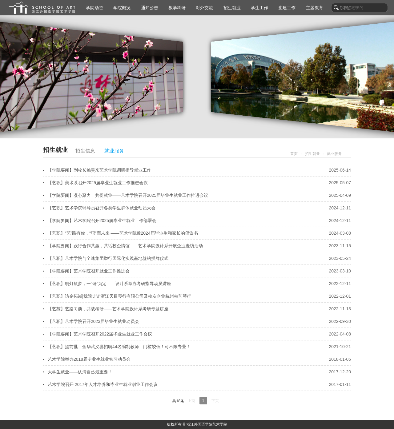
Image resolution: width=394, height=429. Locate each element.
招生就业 (232, 7)
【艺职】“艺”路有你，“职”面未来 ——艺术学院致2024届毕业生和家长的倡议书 (199, 233)
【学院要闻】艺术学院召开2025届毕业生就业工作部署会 (199, 220)
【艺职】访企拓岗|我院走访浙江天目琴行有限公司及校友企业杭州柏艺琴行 (199, 296)
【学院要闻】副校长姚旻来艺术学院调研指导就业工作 (199, 170)
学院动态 (94, 7)
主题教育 (314, 7)
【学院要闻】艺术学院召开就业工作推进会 (199, 271)
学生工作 (259, 7)
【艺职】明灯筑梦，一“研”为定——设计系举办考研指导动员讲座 (199, 283)
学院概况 (122, 7)
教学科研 (177, 7)
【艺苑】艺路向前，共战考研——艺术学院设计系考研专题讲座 (199, 309)
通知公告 (149, 7)
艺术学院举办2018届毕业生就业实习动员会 (199, 359)
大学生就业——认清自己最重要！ (199, 372)
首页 (294, 154)
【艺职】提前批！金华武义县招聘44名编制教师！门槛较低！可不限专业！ (199, 346)
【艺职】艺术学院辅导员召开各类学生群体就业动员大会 (199, 208)
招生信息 (85, 150)
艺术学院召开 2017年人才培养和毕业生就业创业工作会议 (199, 384)
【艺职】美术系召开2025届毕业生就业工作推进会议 (199, 183)
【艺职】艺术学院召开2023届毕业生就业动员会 (199, 321)
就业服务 (114, 150)
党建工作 (287, 7)
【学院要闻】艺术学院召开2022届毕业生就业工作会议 (199, 334)
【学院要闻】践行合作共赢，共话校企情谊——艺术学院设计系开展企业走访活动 (199, 246)
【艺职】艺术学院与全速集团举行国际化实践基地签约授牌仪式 (199, 258)
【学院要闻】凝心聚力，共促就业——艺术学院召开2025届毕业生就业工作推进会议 (199, 195)
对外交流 (204, 7)
